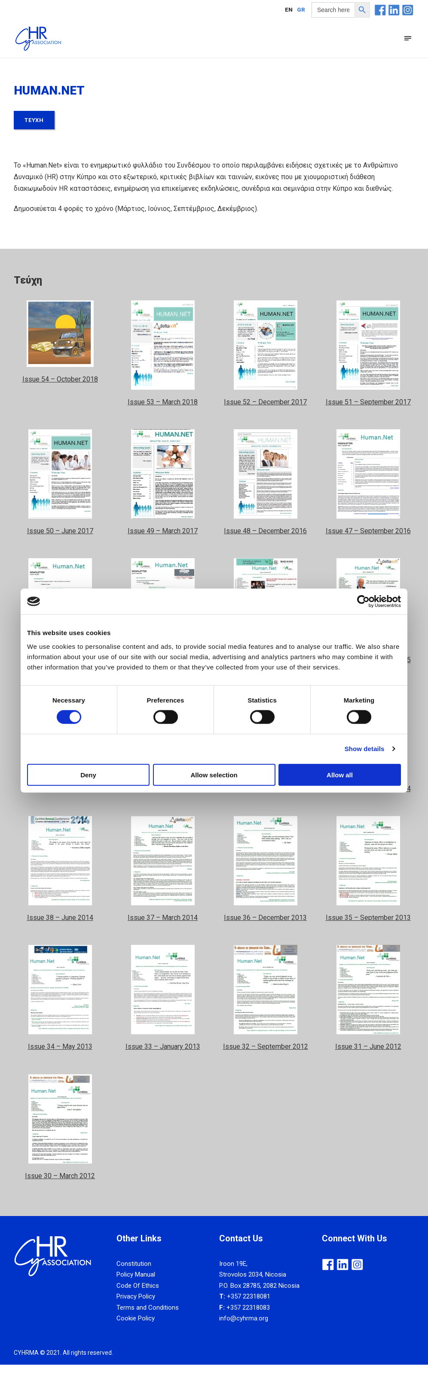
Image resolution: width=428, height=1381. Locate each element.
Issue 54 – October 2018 (60, 395)
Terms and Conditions (147, 1324)
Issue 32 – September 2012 (265, 1063)
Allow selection (213, 774)
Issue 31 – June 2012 (368, 1063)
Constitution (133, 1280)
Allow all (340, 774)
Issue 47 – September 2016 (368, 547)
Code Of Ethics (137, 1302)
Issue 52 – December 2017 (265, 418)
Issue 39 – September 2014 (368, 805)
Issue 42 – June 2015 (60, 805)
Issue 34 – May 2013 (60, 1063)
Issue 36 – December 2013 (265, 934)
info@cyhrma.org (243, 1335)
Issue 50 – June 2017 (60, 547)
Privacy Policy (135, 1313)
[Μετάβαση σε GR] (301, 9)
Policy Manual (135, 1291)
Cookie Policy (135, 1335)
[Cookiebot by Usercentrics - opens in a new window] (363, 601)
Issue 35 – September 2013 (368, 934)
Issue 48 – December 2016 (265, 547)
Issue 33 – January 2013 (162, 1063)
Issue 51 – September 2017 (368, 418)
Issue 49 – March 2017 (163, 547)
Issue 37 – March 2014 (163, 934)
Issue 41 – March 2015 (163, 805)
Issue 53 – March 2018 (163, 418)
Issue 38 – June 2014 (60, 934)
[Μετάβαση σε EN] (289, 9)
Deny (88, 774)
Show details (365, 748)
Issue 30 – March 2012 (60, 1192)
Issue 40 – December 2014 (265, 805)
